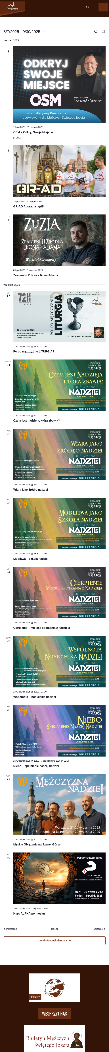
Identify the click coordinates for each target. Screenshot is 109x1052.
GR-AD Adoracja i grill (28, 206)
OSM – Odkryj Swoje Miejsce (33, 132)
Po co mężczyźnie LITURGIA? (33, 351)
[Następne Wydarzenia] (99, 929)
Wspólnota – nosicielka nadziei (34, 696)
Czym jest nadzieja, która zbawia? (36, 420)
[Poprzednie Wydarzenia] (10, 929)
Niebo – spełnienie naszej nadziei (36, 766)
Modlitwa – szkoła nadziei (31, 558)
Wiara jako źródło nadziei (30, 489)
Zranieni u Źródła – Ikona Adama (35, 275)
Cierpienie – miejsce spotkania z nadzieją (41, 627)
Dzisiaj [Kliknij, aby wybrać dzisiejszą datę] (54, 929)
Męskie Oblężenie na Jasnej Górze (37, 844)
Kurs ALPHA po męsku (29, 913)
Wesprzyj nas (54, 1013)
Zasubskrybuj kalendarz (52, 940)
